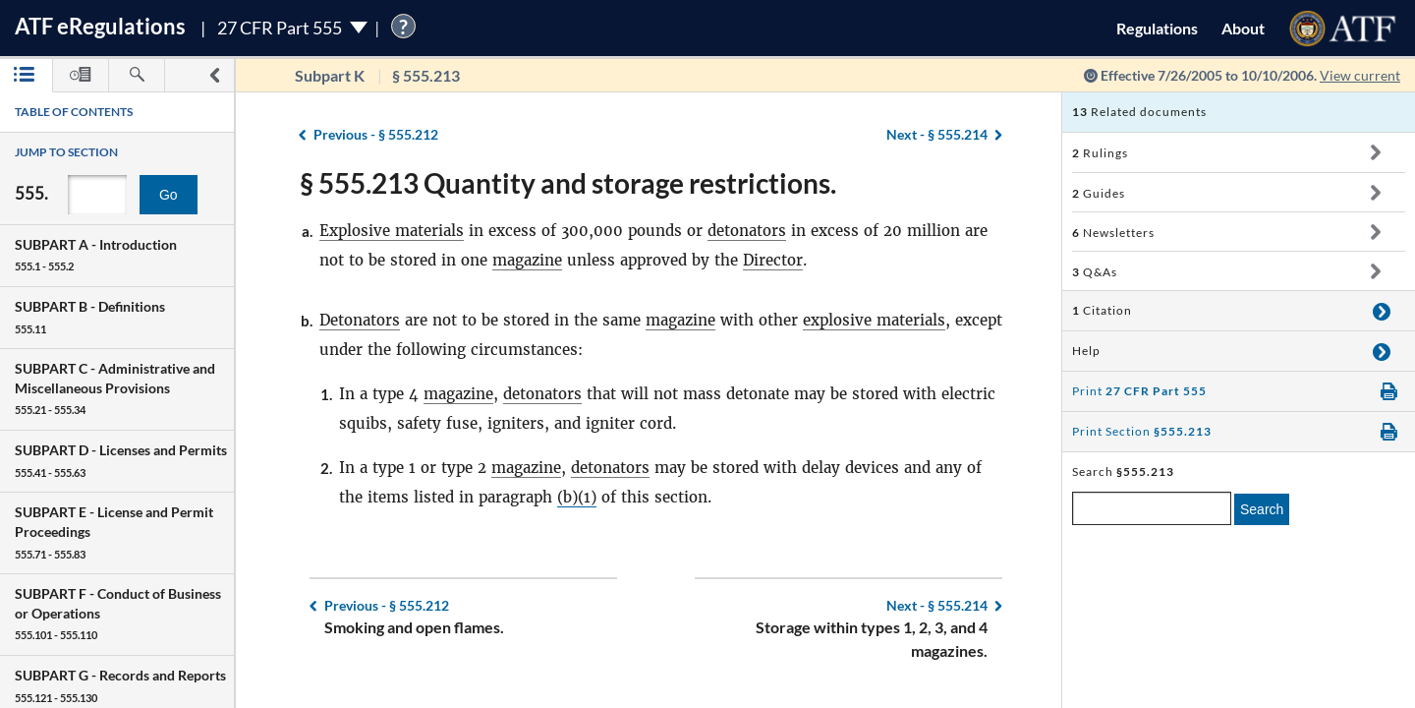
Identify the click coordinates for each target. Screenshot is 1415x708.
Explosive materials (391, 230)
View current (1360, 75)
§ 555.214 (937, 134)
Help (1086, 350)
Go (168, 195)
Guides (1098, 193)
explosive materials (874, 320)
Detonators (359, 320)
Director (773, 260)
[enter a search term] (1151, 508)
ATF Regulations (100, 26)
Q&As (1094, 272)
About (1243, 28)
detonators (747, 230)
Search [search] (1261, 509)
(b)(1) (576, 497)
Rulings (1100, 153)
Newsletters (1113, 232)
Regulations (1157, 28)
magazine (527, 260)
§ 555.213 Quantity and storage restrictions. (568, 183)
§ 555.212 (375, 134)
